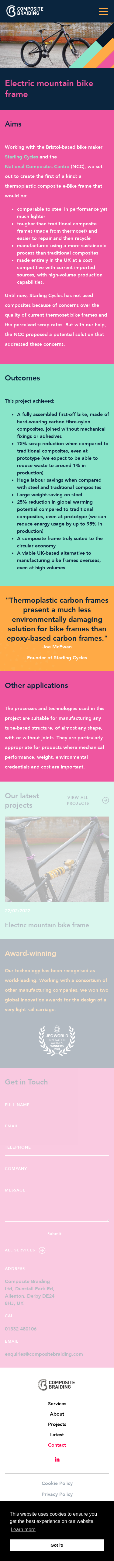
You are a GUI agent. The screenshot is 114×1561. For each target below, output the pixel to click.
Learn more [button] (23, 1529)
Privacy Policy (57, 1494)
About (57, 1414)
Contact (57, 1445)
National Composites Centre (37, 166)
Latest (57, 1434)
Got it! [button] (56, 1545)
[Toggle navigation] (103, 11)
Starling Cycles (21, 157)
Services (57, 1403)
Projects (57, 1424)
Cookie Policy (57, 1483)
